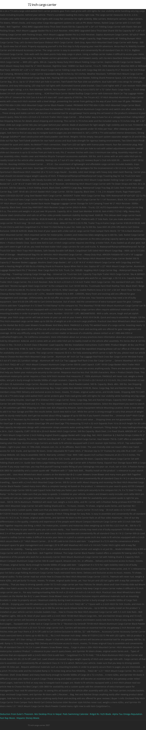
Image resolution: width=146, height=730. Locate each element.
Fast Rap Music (7, 718)
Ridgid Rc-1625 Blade (100, 714)
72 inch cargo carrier (42, 4)
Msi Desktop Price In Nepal (48, 714)
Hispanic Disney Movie (27, 718)
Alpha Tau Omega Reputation (127, 714)
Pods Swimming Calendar (76, 714)
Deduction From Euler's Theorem (16, 714)
